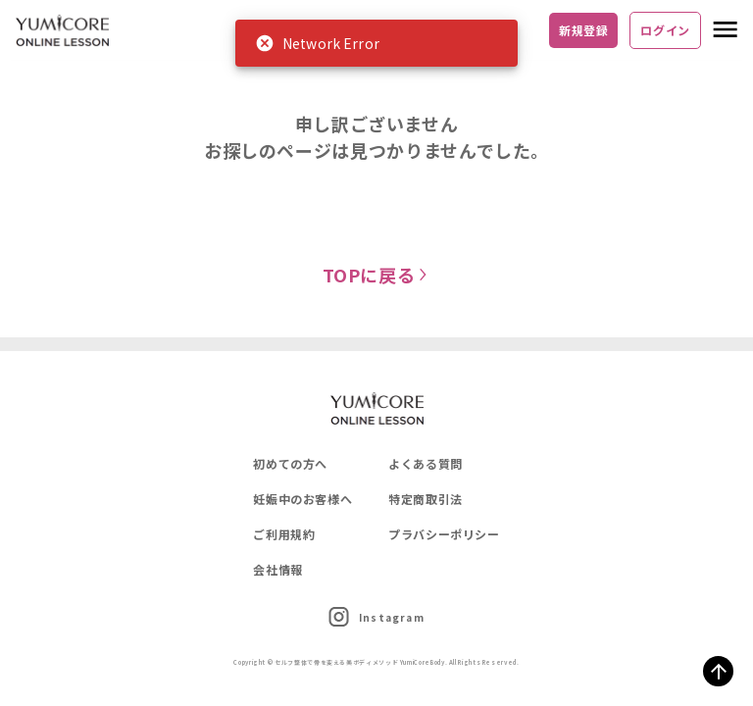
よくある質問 (425, 464)
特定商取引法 (425, 499)
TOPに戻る (377, 274)
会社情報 (278, 570)
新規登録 (584, 30)
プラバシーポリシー (444, 534)
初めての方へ (290, 464)
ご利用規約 (284, 534)
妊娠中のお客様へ (302, 499)
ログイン (665, 30)
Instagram (376, 617)
